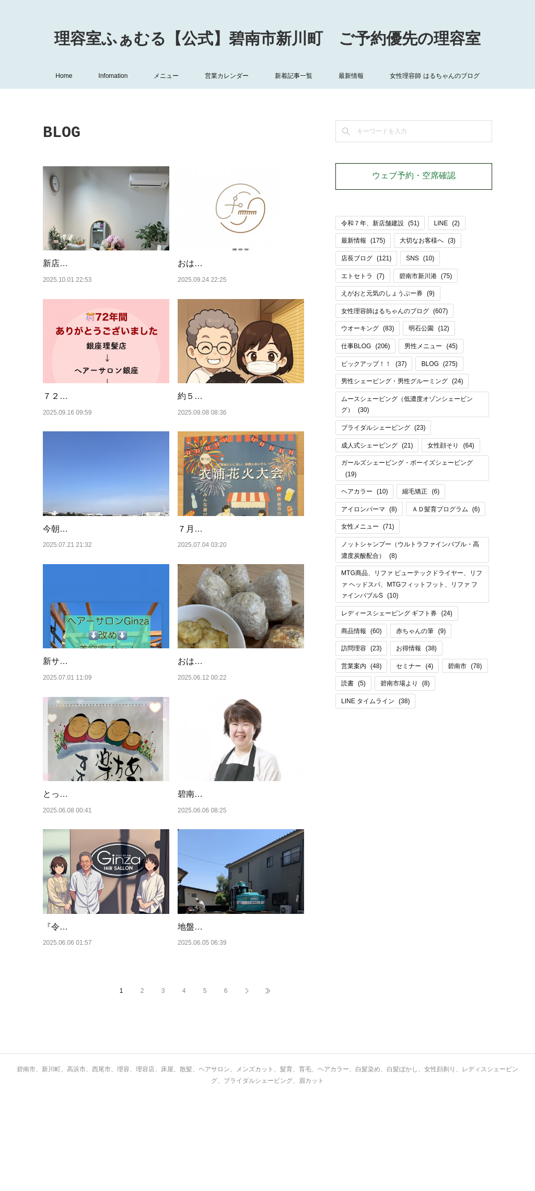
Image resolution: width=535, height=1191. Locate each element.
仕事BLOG (365, 346)
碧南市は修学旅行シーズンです (236, 860)
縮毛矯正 (420, 491)
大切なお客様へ (428, 240)
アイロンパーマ (369, 509)
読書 (353, 683)
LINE (446, 223)
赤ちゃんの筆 (421, 631)
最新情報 (351, 75)
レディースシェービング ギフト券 (396, 613)
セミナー (414, 666)
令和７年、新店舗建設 (380, 223)
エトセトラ (363, 276)
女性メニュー (367, 526)
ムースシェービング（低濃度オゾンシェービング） (407, 404)
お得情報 (416, 648)
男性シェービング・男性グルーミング (402, 381)
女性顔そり (450, 445)
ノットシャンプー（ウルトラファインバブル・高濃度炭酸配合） (410, 550)
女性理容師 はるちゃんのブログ (434, 75)
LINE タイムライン (375, 701)
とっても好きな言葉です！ (93, 860)
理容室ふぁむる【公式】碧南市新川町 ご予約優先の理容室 (267, 40)
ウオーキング (367, 328)
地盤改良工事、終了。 (219, 993)
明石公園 (429, 328)
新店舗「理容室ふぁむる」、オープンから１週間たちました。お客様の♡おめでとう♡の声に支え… (105, 276)
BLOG (439, 364)
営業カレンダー (227, 75)
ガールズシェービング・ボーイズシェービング (407, 468)
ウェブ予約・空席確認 (414, 176)
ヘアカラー (364, 491)
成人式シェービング (377, 445)
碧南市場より (405, 683)
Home (63, 75)
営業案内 (361, 666)
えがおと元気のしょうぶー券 (388, 293)
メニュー (166, 75)
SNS (420, 258)
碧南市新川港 (425, 276)
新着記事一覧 (293, 75)
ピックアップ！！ (373, 364)
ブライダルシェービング (383, 427)
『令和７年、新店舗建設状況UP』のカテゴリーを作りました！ (99, 1007)
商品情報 (361, 631)
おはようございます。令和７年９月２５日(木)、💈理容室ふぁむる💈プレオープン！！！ (240, 276)
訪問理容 (361, 648)
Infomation (112, 75)
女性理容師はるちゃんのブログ (394, 311)
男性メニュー (430, 346)
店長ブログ (366, 258)
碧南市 (465, 666)
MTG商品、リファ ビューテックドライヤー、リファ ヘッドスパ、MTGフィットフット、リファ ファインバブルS (411, 584)
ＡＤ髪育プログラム (446, 509)
